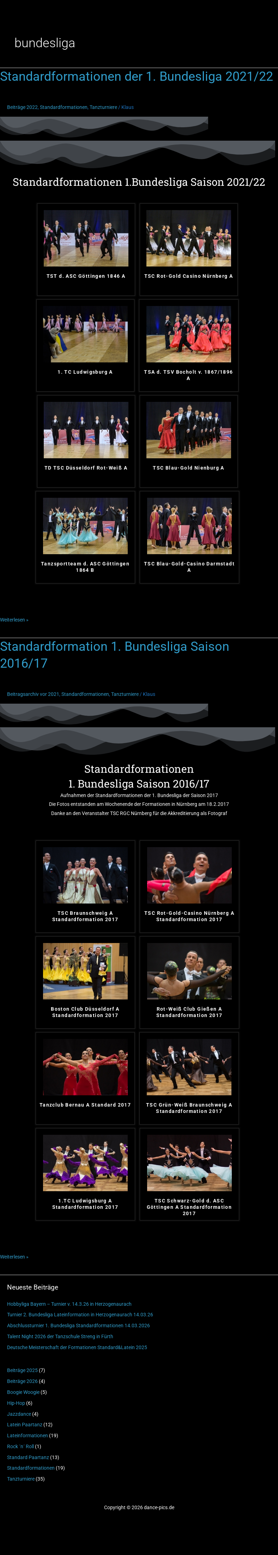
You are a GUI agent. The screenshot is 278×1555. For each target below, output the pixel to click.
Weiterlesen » (14, 619)
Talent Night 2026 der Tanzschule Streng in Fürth (60, 1336)
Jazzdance (19, 1414)
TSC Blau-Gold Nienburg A (188, 468)
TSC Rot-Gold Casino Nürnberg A (188, 276)
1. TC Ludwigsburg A (85, 372)
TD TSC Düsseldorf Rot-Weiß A (85, 468)
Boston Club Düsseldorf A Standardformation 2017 (85, 1012)
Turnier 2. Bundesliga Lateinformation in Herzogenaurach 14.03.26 (80, 1314)
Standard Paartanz (28, 1457)
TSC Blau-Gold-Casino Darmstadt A (189, 567)
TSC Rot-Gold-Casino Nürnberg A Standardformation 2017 (189, 916)
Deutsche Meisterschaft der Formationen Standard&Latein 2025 (77, 1347)
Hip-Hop (16, 1403)
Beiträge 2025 (22, 1370)
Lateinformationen (27, 1435)
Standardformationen (31, 1468)
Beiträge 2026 (22, 1381)
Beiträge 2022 (22, 107)
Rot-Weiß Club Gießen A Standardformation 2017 (189, 1012)
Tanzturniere (21, 1479)
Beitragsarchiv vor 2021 (33, 694)
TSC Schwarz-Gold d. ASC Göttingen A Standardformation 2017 (189, 1207)
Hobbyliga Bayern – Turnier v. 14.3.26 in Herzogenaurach (69, 1304)
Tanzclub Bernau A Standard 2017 (85, 1105)
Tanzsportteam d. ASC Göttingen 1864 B (85, 567)
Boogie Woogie (23, 1392)
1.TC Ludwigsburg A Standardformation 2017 (85, 1204)
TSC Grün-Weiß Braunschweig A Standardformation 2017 (189, 1108)
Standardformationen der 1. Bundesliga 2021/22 (136, 76)
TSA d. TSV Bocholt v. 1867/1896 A (188, 375)
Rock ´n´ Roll (20, 1446)
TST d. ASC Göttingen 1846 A (86, 276)
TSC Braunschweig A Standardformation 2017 (85, 916)
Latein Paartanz (24, 1424)
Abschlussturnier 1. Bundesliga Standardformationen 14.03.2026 (78, 1325)
